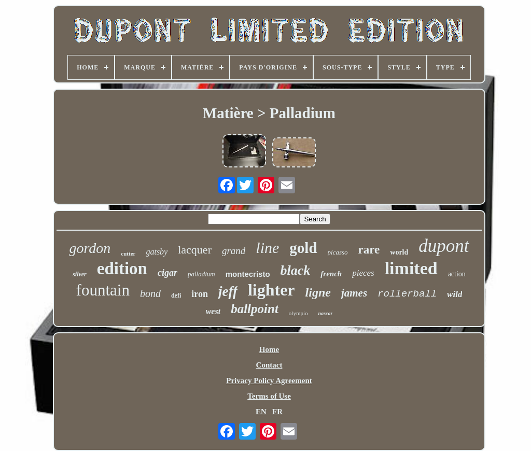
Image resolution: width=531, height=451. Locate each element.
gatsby (156, 251)
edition (122, 268)
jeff (227, 291)
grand (233, 250)
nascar (325, 313)
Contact (269, 365)
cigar (167, 272)
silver (80, 274)
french (331, 274)
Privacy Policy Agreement (269, 380)
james (354, 293)
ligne (318, 292)
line (267, 247)
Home (269, 349)
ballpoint (254, 309)
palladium (201, 274)
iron (199, 294)
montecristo (248, 274)
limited (411, 268)
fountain (103, 290)
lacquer (195, 249)
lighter (271, 289)
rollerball (407, 294)
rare (369, 249)
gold (303, 247)
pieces (363, 273)
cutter (128, 253)
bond (150, 293)
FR (277, 411)
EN (261, 411)
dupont (443, 246)
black (296, 270)
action (457, 274)
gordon (89, 248)
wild (454, 294)
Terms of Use (269, 396)
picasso (338, 252)
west (213, 311)
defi (176, 295)
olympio (298, 313)
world (399, 252)
